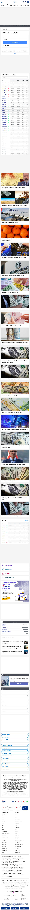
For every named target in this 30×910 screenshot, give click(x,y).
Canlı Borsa (4, 835)
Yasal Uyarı (22, 880)
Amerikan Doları (4, 82)
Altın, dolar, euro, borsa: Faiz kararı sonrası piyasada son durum (14, 258)
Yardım (7, 880)
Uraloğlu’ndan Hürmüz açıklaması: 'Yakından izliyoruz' (14, 464)
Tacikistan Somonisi (4, 126)
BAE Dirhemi (4, 102)
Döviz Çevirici (6, 688)
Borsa (10, 5)
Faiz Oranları (9, 876)
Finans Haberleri (5, 864)
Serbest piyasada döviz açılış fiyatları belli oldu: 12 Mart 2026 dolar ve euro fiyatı (14, 361)
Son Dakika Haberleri (6, 812)
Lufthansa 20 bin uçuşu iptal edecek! (10, 222)
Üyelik (11, 880)
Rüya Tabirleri (4, 848)
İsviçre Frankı (4, 92)
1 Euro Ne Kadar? (5, 871)
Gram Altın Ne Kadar (15, 748)
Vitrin (16, 818)
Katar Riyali (4, 120)
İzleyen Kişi (25, 624)
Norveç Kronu (4, 116)
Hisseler (3, 838)
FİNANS (3, 5)
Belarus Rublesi (4, 106)
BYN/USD (3, 540)
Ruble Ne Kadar (15, 769)
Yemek (3, 818)
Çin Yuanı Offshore (4, 94)
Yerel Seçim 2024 (13, 864)
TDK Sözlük (17, 848)
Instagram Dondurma (19, 844)
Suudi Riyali (4, 124)
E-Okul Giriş (17, 842)
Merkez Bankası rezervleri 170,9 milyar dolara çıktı (13, 275)
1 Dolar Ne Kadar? (19, 870)
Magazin (3, 821)
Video (3, 829)
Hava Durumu (4, 850)
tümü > (26, 520)
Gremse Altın (9, 865)
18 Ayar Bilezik (13, 867)
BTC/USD (3, 539)
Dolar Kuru (4, 844)
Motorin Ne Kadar (15, 739)
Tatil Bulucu (17, 838)
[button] (1, 2)
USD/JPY (3, 531)
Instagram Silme (18, 846)
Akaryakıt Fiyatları (15, 734)
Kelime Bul (17, 835)
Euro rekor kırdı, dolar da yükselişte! (10, 292)
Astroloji (16, 816)
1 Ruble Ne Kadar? (14, 871)
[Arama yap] (23, 2)
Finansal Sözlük (5, 837)
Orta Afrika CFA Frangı (4, 128)
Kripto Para (4, 840)
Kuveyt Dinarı (4, 114)
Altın (25, 5)
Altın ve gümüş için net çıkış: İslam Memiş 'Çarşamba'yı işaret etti (14, 188)
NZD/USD (3, 537)
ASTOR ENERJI (4, 629)
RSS (26, 880)
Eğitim (3, 825)
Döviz (21, 5)
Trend (3, 823)
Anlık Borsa (15, 5)
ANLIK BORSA (7, 565)
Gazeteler (17, 823)
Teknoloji (17, 812)
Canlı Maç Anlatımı (18, 821)
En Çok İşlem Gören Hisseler (7, 874)
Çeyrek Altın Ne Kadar (15, 745)
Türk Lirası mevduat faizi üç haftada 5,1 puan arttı (12, 856)
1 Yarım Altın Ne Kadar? (18, 868)
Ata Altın (3, 865)
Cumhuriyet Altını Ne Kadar (15, 755)
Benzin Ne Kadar (15, 737)
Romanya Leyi (4, 122)
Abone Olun (19, 683)
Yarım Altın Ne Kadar (15, 753)
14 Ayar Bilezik (5, 867)
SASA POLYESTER (4, 627)
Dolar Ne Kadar (15, 758)
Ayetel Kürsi (17, 850)
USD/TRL (3, 525)
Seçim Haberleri (18, 819)
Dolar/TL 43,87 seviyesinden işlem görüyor (11, 516)
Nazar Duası (17, 852)
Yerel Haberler (4, 831)
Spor (2, 827)
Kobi (16, 829)
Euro (2, 84)
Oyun (16, 833)
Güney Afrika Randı (4, 130)
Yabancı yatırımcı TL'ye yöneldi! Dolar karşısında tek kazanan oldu (15, 343)
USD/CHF (3, 533)
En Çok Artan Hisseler (17, 873)
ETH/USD (3, 542)
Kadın (3, 819)
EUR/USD (3, 527)
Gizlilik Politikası (16, 880)
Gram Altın (21, 864)
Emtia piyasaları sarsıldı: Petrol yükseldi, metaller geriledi (14, 205)
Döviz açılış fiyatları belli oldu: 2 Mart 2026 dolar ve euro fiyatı (14, 498)
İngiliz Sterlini (4, 86)
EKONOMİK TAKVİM (8, 578)
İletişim (3, 880)
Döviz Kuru (23, 874)
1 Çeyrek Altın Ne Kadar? (7, 868)
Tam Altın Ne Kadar (15, 750)
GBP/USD (3, 529)
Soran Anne (17, 837)
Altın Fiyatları (4, 842)
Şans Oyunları (17, 827)
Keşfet (3, 852)
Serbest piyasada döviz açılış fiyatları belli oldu (12, 379)
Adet (4, 37)
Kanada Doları (4, 90)
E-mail (16, 825)
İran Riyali (3, 110)
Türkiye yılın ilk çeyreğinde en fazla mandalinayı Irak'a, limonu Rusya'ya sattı (14, 239)
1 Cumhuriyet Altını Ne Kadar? (8, 870)
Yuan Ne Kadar (15, 766)
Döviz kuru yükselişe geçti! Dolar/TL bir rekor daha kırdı (14, 309)
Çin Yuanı (3, 96)
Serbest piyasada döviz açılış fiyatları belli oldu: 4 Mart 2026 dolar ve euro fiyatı (15, 446)
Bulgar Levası (4, 104)
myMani (16, 831)
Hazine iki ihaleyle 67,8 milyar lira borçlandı (11, 325)
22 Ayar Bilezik (20, 867)
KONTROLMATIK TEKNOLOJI (6, 631)
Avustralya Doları (4, 88)
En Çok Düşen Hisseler (6, 873)
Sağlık (16, 814)
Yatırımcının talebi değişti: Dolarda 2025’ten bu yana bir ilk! (15, 429)
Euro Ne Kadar (15, 761)
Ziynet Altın (16, 865)
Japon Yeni (3, 112)
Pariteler (4, 520)
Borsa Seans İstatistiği (6, 833)
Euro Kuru (4, 846)
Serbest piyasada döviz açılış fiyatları (10, 481)
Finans (3, 816)
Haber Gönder (25, 808)
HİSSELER (6, 574)
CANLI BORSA (7, 569)
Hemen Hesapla (15, 42)
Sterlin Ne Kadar (15, 763)
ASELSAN (3, 633)
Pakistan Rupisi (4, 118)
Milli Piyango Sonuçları (19, 840)
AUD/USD (3, 535)
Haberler (3, 814)
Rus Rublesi (4, 98)
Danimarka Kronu (4, 108)
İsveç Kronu (4, 100)
